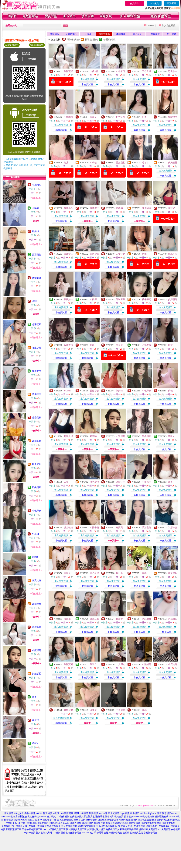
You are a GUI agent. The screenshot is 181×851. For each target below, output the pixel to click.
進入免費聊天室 (61, 718)
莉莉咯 (93, 436)
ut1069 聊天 (41, 813)
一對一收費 (170, 34)
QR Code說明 (36, 45)
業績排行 (54, 34)
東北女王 (68, 253)
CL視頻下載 (23, 823)
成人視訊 (51, 816)
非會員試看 (87, 84)
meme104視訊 (8, 816)
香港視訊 (134, 813)
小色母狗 (36, 510)
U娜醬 (35, 557)
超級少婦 (68, 436)
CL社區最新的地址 (39, 823)
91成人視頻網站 (113, 823)
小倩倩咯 (120, 710)
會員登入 (134, 3)
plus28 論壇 (104, 813)
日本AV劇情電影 (65, 819)
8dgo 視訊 (125, 813)
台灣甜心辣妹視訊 (96, 829)
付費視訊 (8, 819)
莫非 (34, 301)
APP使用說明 (11, 45)
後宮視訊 (128, 816)
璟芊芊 (145, 162)
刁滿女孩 (146, 345)
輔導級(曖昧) (91, 39)
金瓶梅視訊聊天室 (113, 832)
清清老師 (36, 278)
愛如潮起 (120, 162)
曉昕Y (35, 743)
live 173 (85, 832)
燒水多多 (172, 253)
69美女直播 (126, 826)
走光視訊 (114, 813)
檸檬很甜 (172, 117)
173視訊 (56, 832)
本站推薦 (120, 34)
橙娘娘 (35, 231)
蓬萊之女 (36, 371)
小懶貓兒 (146, 664)
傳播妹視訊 (30, 813)
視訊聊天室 (19, 819)
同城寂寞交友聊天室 (88, 826)
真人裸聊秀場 (96, 832)
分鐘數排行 (71, 34)
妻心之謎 (94, 573)
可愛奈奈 (172, 71)
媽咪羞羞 (120, 299)
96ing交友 (19, 813)
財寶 (170, 345)
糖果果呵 (36, 464)
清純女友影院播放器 (151, 823)
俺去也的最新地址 (147, 819)
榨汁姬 (119, 573)
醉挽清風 (36, 487)
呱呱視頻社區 (141, 829)
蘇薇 (170, 390)
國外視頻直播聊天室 (71, 832)
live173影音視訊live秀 (109, 826)
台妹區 (87, 34)
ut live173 (30, 819)
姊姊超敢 (68, 710)
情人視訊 (8, 813)
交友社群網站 (32, 816)
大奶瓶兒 (172, 618)
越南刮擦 (36, 417)
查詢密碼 (171, 3)
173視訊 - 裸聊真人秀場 (39, 826)
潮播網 (122, 819)
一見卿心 (120, 664)
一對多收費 (154, 34)
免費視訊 (152, 829)
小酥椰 (35, 208)
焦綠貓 (119, 208)
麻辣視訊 (20, 816)
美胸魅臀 (172, 162)
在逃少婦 (36, 347)
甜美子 (35, 697)
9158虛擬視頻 (70, 826)
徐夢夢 (93, 117)
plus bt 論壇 (156, 813)
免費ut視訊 (53, 813)
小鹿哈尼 (36, 184)
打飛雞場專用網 (101, 816)
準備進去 (36, 394)
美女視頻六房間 (44, 832)
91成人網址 (75, 823)
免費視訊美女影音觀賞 (81, 816)
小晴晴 (93, 162)
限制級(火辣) (73, 39)
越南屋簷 (36, 603)
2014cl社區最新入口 (59, 823)
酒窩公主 (120, 482)
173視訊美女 (164, 826)
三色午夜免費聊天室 (32, 829)
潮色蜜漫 (94, 482)
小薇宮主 (146, 482)
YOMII (35, 534)
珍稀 (144, 573)
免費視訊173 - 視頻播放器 (14, 826)
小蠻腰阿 (36, 650)
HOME (151, 25)
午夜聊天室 (57, 826)
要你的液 (146, 208)
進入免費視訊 (87, 79)
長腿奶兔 (68, 208)
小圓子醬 (94, 527)
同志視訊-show (169, 813)
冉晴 (92, 345)
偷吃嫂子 (94, 208)
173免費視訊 (139, 826)
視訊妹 (150, 816)
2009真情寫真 (66, 813)
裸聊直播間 (151, 826)
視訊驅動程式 (161, 816)
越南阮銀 (36, 324)
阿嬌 (144, 253)
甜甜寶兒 (36, 254)
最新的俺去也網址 (166, 819)
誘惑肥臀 (146, 618)
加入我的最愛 (169, 25)
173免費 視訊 (62, 816)
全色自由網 (79, 819)
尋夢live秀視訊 (81, 813)
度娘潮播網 (131, 819)
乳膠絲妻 (172, 527)
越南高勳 (36, 441)
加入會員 (154, 3)
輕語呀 (119, 618)
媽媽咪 (119, 390)
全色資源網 (91, 819)
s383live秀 (145, 813)
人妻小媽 (120, 253)
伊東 (144, 117)
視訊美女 (175, 826)
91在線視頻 (99, 823)
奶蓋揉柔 (36, 673)
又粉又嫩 (146, 71)
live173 (42, 816)
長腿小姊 (94, 390)
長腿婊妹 (68, 299)
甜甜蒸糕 (36, 627)
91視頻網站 (87, 823)
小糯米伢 (120, 71)
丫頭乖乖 (68, 117)
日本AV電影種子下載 (45, 819)
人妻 (66, 482)
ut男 (112, 816)
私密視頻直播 (127, 829)
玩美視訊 (93, 813)
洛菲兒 (171, 208)
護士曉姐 (68, 527)
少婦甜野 (172, 299)
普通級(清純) (109, 39)
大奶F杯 (94, 71)
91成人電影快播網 (131, 823)
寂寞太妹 (36, 580)
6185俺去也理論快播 (108, 819)
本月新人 (137, 34)
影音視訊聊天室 (149, 832)
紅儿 (66, 162)
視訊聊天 (118, 816)
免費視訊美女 (112, 829)
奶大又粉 (120, 117)
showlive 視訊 (140, 816)
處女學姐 (172, 573)
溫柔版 (93, 710)
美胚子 (67, 573)
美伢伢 (35, 720)
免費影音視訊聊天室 (11, 829)
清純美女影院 (168, 823)
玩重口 (93, 664)
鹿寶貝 (119, 527)
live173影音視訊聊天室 (54, 829)
